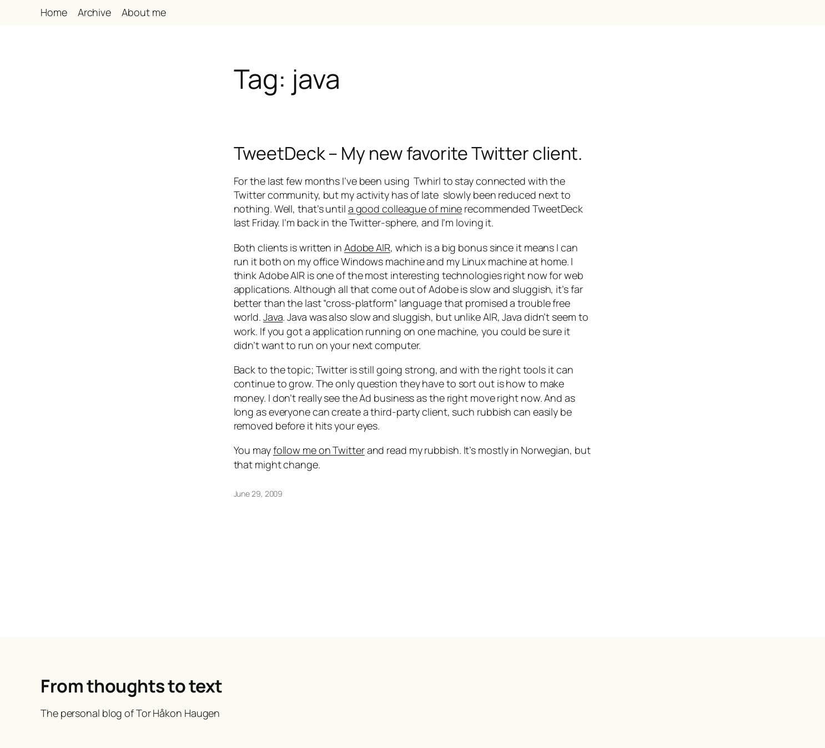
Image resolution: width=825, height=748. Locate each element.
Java (273, 317)
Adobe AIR (367, 247)
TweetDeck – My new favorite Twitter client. (408, 153)
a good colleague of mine (405, 208)
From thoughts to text (132, 686)
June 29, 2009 (258, 493)
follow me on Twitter (319, 450)
